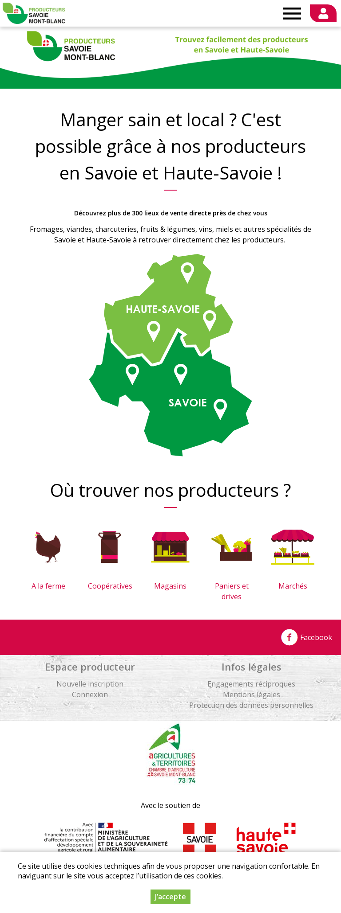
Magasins (170, 586)
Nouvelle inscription (89, 684)
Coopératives (110, 586)
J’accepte (170, 897)
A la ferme (48, 586)
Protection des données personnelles (251, 705)
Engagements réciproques (251, 684)
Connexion (90, 694)
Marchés (292, 586)
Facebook (306, 637)
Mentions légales (251, 694)
